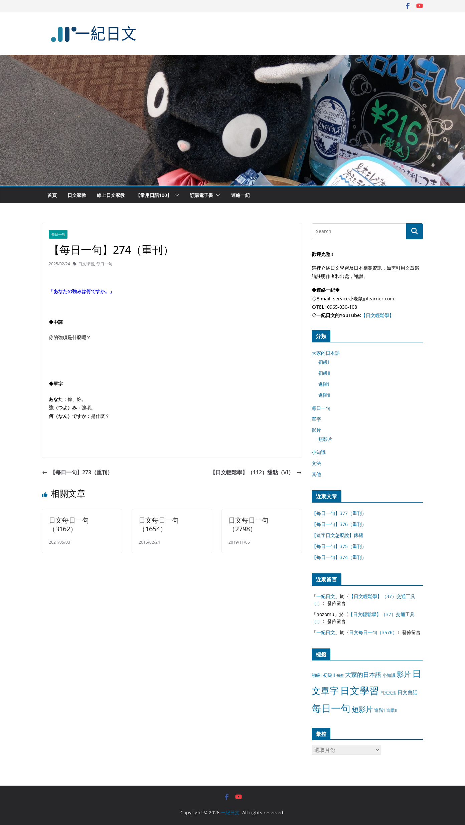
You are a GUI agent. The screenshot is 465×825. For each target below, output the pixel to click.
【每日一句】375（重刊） (339, 546)
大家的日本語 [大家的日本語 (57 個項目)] (363, 674)
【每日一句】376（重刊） (339, 524)
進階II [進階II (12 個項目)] (392, 710)
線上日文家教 (111, 195)
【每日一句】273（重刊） (77, 472)
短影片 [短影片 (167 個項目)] (362, 709)
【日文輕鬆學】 (377, 315)
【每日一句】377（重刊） (339, 513)
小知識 (319, 452)
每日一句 (58, 234)
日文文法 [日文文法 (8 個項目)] (388, 693)
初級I (323, 362)
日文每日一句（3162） (69, 524)
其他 (316, 474)
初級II (324, 373)
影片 (316, 430)
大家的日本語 (326, 353)
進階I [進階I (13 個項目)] (379, 710)
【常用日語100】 (154, 195)
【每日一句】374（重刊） (339, 557)
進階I (323, 384)
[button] (175, 195)
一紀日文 (325, 596)
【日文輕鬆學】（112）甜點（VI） (256, 472)
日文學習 (86, 264)
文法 (316, 463)
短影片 (325, 439)
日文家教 (76, 195)
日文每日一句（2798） (248, 524)
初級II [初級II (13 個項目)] (329, 675)
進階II (324, 395)
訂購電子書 (201, 195)
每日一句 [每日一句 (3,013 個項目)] (331, 708)
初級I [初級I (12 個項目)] (317, 675)
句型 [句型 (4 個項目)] (340, 675)
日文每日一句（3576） (373, 632)
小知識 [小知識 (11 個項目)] (389, 675)
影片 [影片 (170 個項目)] (404, 674)
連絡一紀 (240, 195)
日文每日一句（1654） (159, 524)
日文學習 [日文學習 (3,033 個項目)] (359, 690)
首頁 (52, 195)
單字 (316, 419)
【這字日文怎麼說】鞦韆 (337, 535)
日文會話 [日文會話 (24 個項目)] (408, 692)
